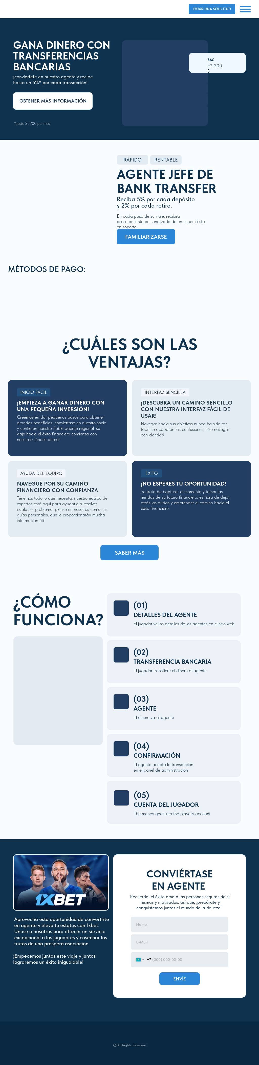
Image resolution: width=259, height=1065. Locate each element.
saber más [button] (129, 552)
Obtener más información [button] (53, 101)
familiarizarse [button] (146, 236)
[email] (179, 942)
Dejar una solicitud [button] (212, 9)
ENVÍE (179, 978)
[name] (179, 924)
